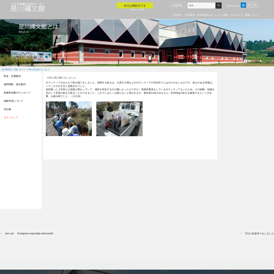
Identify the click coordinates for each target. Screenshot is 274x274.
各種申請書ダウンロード (17, 92)
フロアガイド (236, 15)
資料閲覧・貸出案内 (15, 84)
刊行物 (7, 109)
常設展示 (177, 15)
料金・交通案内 (12, 76)
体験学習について (13, 100)
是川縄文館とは (204, 15)
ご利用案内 (189, 15)
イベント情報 (221, 15)
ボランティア (11, 117)
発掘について (252, 15)
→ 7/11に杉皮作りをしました (257, 233)
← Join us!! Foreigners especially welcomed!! (26, 233)
